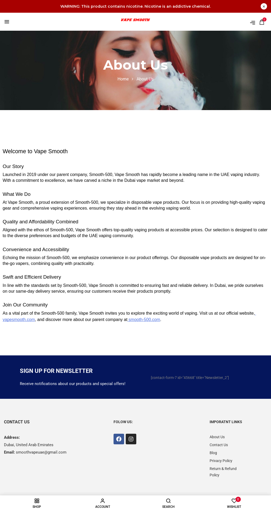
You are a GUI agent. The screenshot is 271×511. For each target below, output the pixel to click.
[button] (261, 22)
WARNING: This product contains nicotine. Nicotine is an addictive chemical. (135, 6)
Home (123, 79)
